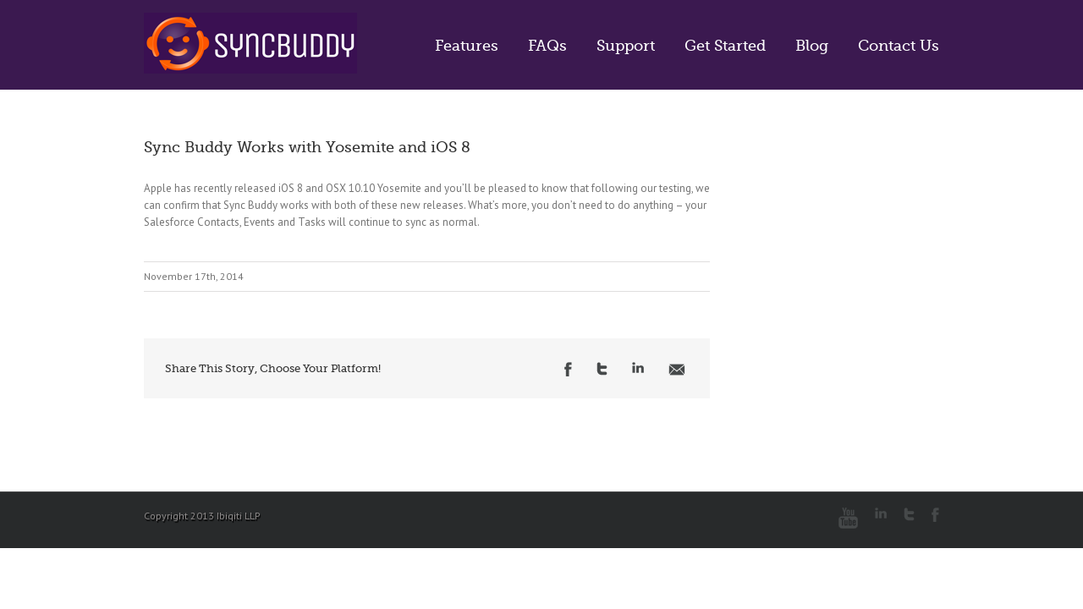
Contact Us (898, 45)
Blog (811, 45)
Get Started (725, 45)
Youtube (848, 518)
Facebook (568, 369)
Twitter (601, 369)
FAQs (547, 45)
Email (676, 370)
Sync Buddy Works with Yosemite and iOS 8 (307, 147)
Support (625, 45)
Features (466, 45)
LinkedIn (638, 367)
